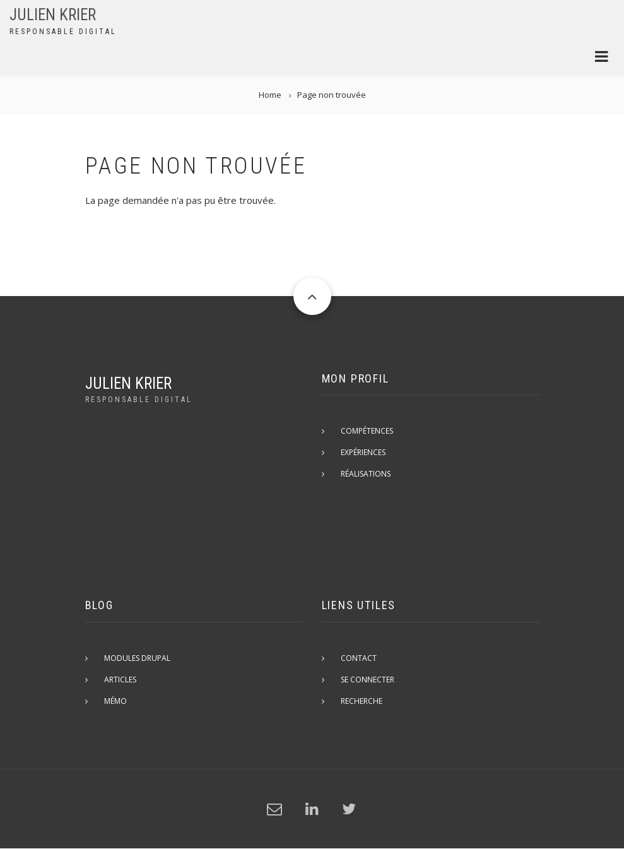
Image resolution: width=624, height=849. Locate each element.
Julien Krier (52, 15)
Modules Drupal (137, 658)
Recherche (361, 701)
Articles (120, 679)
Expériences (363, 452)
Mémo (115, 701)
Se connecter (367, 679)
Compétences (367, 430)
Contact (359, 658)
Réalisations (366, 473)
